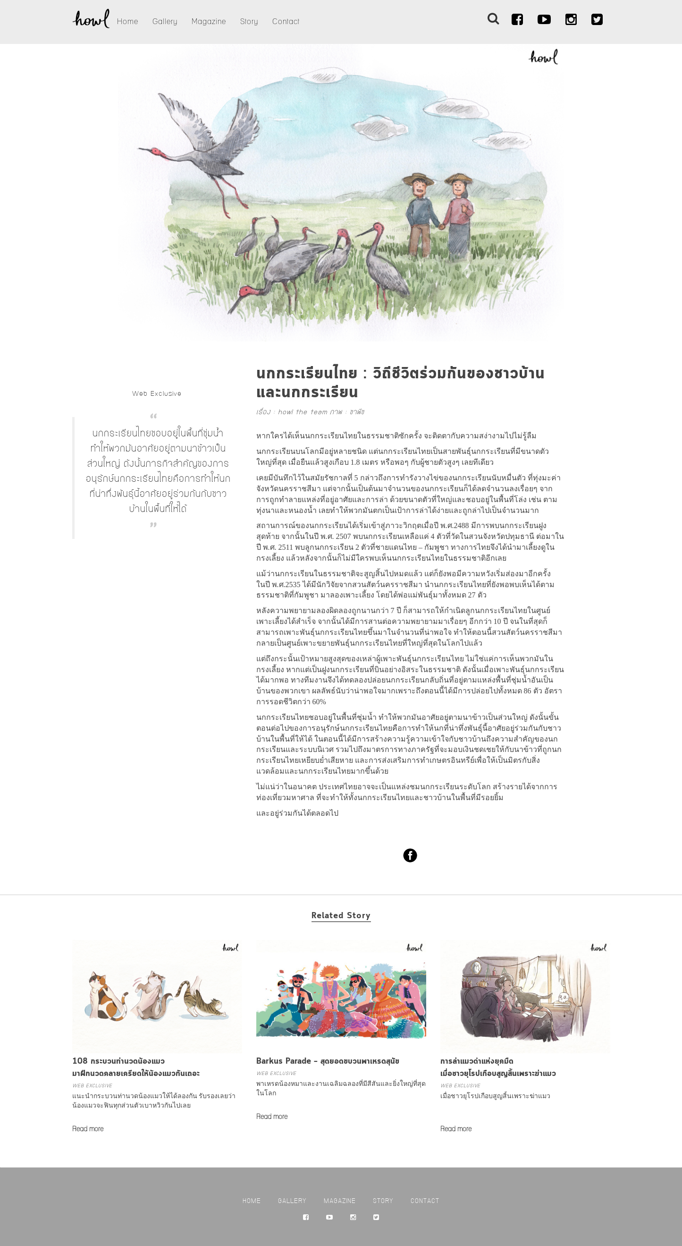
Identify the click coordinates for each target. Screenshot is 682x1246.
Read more (87, 1129)
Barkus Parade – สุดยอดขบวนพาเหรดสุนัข (327, 1061)
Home (127, 22)
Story (249, 22)
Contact (286, 22)
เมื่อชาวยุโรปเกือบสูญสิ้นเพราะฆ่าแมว (495, 1096)
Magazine (209, 22)
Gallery (164, 22)
